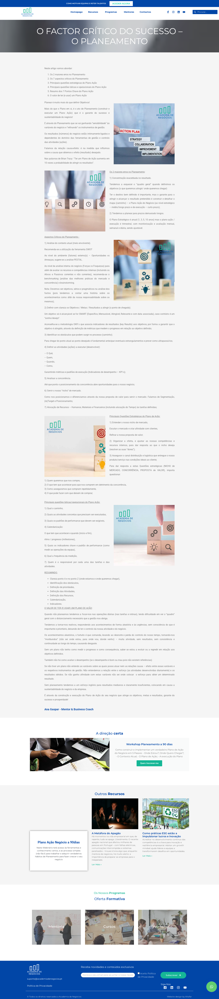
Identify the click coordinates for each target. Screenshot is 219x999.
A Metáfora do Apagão (106, 833)
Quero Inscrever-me (149, 763)
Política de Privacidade (39, 985)
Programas (111, 12)
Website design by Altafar (179, 996)
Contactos (145, 12)
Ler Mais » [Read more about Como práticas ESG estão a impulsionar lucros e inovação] (147, 856)
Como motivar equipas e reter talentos (86, 3)
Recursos (93, 12)
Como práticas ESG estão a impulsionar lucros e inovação (161, 835)
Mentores (129, 12)
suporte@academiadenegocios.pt (44, 978)
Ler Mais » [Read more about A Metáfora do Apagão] (97, 864)
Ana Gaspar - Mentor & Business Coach (68, 709)
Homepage (77, 12)
